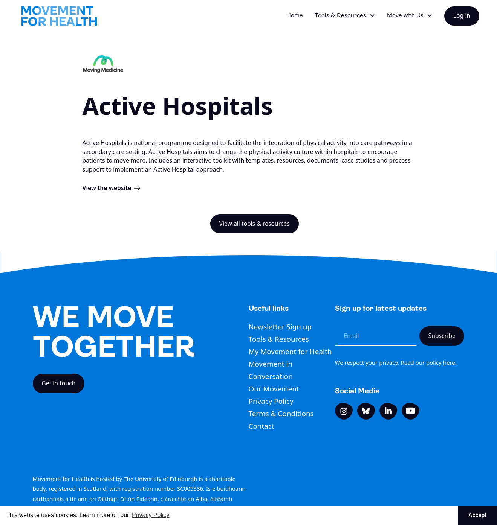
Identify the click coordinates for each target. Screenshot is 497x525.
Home (294, 15)
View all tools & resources (254, 223)
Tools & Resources (279, 339)
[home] (59, 16)
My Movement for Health (290, 351)
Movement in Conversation (271, 370)
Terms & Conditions (281, 413)
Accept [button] (477, 515)
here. (450, 362)
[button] (345, 16)
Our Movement (274, 389)
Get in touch (58, 383)
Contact (261, 426)
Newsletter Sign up (280, 327)
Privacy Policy (271, 401)
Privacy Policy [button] (151, 515)
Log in (461, 15)
